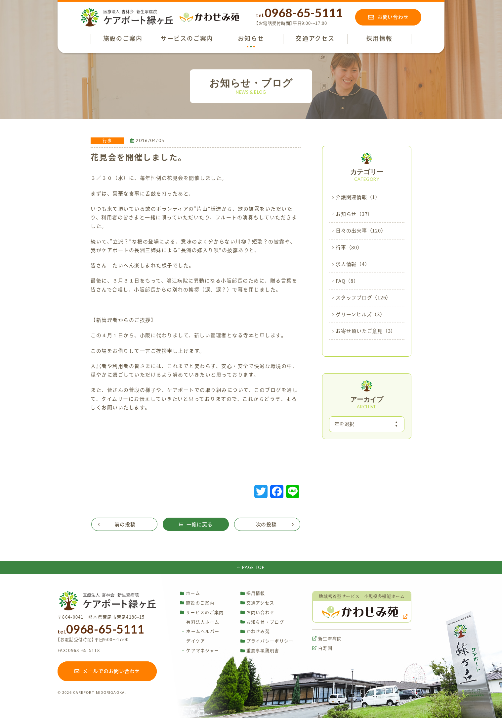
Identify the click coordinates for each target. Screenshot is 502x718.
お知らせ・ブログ (262, 622)
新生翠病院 (327, 638)
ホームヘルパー (199, 631)
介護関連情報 (358, 197)
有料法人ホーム (199, 622)
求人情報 (353, 264)
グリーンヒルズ (360, 314)
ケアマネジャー (199, 650)
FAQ (347, 281)
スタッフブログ (363, 297)
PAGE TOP (251, 567)
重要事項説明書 (259, 650)
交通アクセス (257, 602)
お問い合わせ (257, 612)
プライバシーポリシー (267, 641)
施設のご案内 (197, 602)
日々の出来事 (361, 231)
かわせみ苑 (255, 631)
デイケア (192, 641)
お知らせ (354, 214)
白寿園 (322, 648)
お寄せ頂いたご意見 (366, 331)
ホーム (190, 593)
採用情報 (252, 593)
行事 (349, 247)
